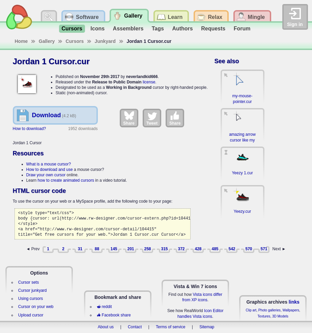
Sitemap (206, 327)
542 (231, 249)
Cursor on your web (36, 306)
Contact (135, 327)
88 (97, 249)
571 (263, 249)
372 (181, 249)
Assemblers (128, 28)
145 (113, 249)
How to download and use (49, 169)
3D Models (280, 316)
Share (128, 118)
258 (147, 249)
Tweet (152, 118)
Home (21, 41)
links (294, 302)
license (149, 82)
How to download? (29, 128)
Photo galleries (269, 310)
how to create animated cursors (66, 180)
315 (164, 249)
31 (80, 249)
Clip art (251, 310)
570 (248, 249)
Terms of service (170, 327)
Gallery (47, 41)
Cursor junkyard (32, 290)
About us (106, 327)
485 (214, 249)
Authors (182, 28)
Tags (158, 28)
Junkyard (105, 41)
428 (198, 249)
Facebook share (114, 315)
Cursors (72, 28)
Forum (242, 28)
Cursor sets (28, 282)
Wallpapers (290, 310)
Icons (97, 28)
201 (130, 249)
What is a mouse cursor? (48, 164)
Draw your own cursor (46, 175)
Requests (213, 28)
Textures (264, 316)
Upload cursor (31, 315)
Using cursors (30, 298)
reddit (104, 306)
